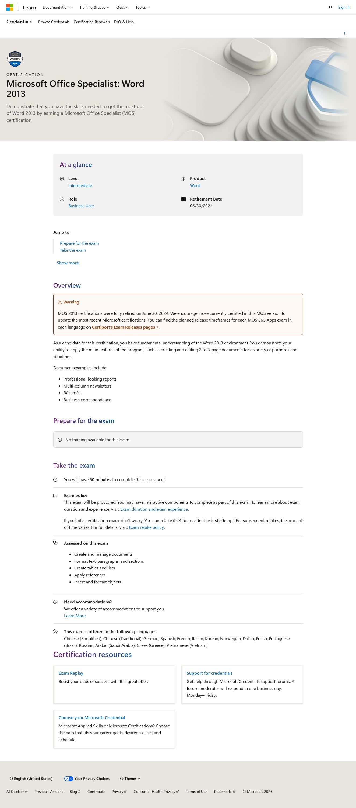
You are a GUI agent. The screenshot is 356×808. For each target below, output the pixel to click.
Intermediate (80, 185)
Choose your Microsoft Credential (92, 717)
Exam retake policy (146, 527)
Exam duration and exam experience (154, 509)
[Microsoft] (9, 7)
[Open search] (330, 7)
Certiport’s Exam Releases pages (123, 327)
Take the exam (73, 250)
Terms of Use (196, 791)
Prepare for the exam (79, 243)
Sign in (344, 7)
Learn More (75, 615)
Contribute (96, 791)
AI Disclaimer (17, 791)
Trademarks (223, 791)
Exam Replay (71, 673)
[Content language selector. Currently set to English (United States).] (31, 778)
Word (195, 185)
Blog (73, 791)
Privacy (118, 791)
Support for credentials (209, 673)
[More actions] (345, 33)
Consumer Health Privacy (154, 791)
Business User (81, 205)
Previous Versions (48, 791)
